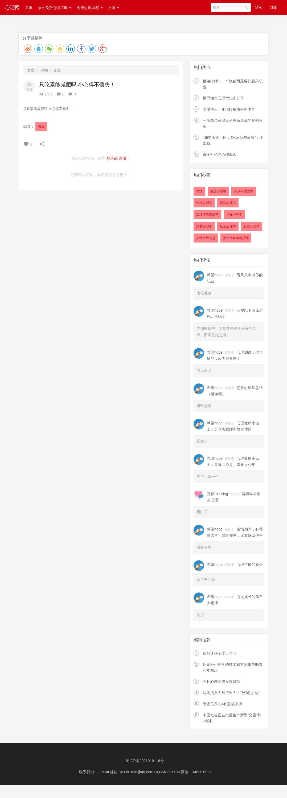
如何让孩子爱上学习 (219, 653)
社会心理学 (228, 226)
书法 (199, 191)
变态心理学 (218, 191)
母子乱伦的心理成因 (219, 154)
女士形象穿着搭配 (236, 238)
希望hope (215, 275)
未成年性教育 (243, 191)
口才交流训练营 (207, 214)
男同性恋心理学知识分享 (223, 98)
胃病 (44, 70)
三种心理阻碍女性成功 (221, 681)
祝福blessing (217, 494)
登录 (258, 7)
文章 (113, 8)
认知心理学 (234, 214)
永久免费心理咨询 (54, 8)
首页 (28, 8)
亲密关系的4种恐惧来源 (222, 704)
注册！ (124, 158)
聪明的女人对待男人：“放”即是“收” (231, 693)
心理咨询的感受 (250, 564)
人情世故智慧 (205, 238)
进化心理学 (228, 203)
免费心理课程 (90, 8)
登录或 (112, 158)
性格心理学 (204, 203)
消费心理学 (204, 226)
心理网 (12, 7)
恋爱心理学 (252, 226)
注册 (274, 7)
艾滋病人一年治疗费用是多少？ (229, 109)
